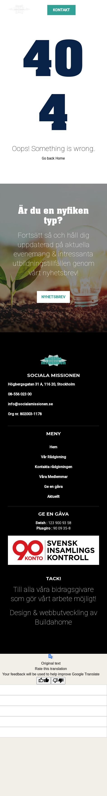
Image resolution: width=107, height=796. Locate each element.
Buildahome (53, 622)
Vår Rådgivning (53, 457)
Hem (53, 447)
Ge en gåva (53, 487)
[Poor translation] (58, 680)
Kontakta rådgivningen (53, 467)
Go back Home (53, 158)
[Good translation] (43, 680)
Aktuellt (53, 496)
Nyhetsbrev (53, 297)
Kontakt (61, 10)
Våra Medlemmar (53, 477)
